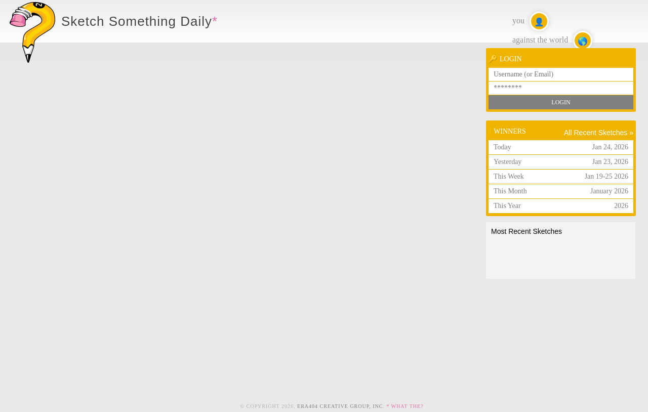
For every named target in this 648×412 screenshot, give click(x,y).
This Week (561, 176)
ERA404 (340, 406)
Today (561, 147)
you (530, 21)
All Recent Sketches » (598, 133)
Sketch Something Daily (136, 21)
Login (560, 102)
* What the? (404, 406)
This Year (561, 206)
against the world (552, 40)
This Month (561, 191)
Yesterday (561, 162)
